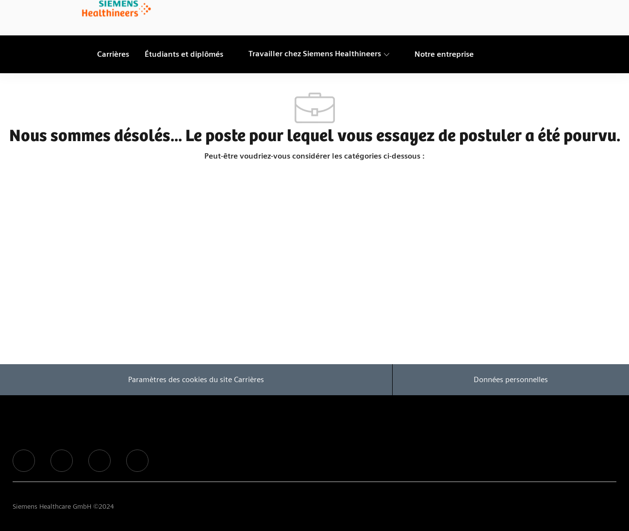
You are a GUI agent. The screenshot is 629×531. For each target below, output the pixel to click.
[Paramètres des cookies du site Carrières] (196, 379)
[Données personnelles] (511, 379)
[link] (116, 9)
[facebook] (24, 461)
